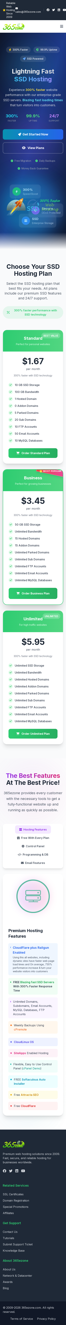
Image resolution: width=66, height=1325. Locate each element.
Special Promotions (15, 1207)
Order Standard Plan (33, 453)
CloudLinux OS (24, 1042)
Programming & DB (33, 854)
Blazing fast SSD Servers (37, 982)
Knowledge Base (14, 1250)
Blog (6, 1288)
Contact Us (10, 1232)
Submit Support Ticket (18, 1244)
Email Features (33, 863)
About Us (9, 1269)
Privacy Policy (46, 1318)
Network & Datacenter (17, 1275)
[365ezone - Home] (15, 26)
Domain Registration (16, 1200)
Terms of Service (21, 1318)
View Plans (33, 148)
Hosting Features (33, 829)
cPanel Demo (31, 1068)
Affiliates (8, 1213)
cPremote (20, 1029)
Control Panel (33, 846)
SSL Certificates (13, 1194)
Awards (8, 1282)
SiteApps (20, 1053)
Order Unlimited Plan (33, 733)
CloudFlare (28, 1106)
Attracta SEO (30, 1095)
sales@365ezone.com (28, 10)
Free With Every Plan (33, 838)
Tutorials (8, 1238)
